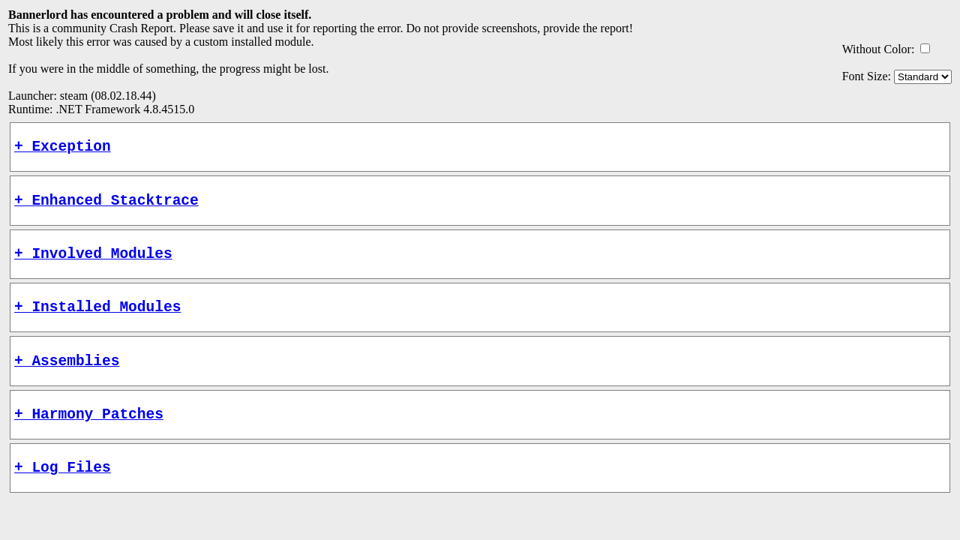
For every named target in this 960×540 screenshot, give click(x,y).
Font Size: (866, 76)
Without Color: (878, 49)
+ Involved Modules (93, 264)
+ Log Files (62, 492)
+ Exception (62, 149)
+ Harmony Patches (89, 435)
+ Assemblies (66, 378)
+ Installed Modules (97, 320)
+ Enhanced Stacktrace (106, 206)
